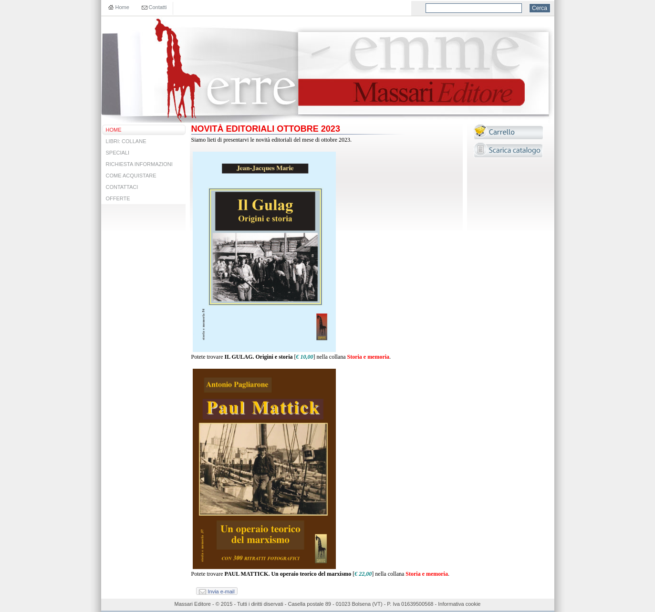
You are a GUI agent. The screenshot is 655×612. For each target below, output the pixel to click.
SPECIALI (118, 153)
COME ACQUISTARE (131, 175)
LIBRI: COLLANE (126, 141)
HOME (114, 130)
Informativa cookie (459, 604)
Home (122, 7)
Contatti (158, 7)
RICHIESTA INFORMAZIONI (139, 164)
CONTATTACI (122, 187)
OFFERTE (118, 198)
